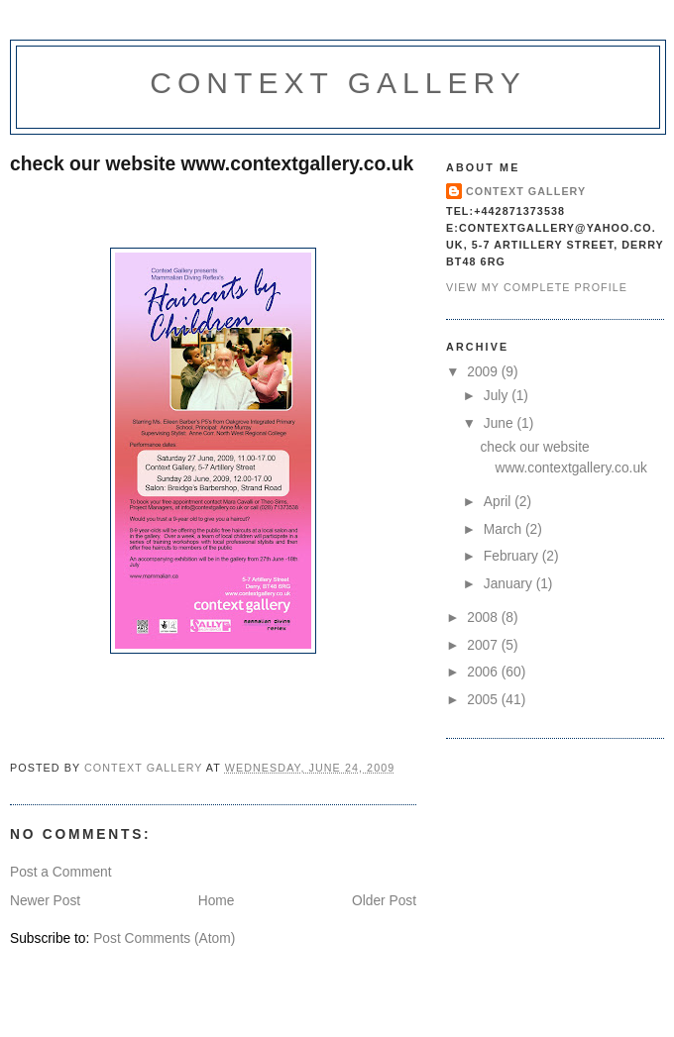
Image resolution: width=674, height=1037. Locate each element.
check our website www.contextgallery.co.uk (211, 164)
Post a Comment (61, 872)
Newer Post (45, 900)
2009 (484, 371)
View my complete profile (536, 287)
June (500, 423)
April (499, 501)
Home (216, 900)
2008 (484, 617)
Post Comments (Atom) (164, 938)
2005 (484, 699)
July (497, 395)
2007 (484, 645)
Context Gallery (337, 82)
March (504, 529)
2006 (484, 672)
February (513, 556)
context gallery (526, 191)
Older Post (384, 900)
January (510, 583)
